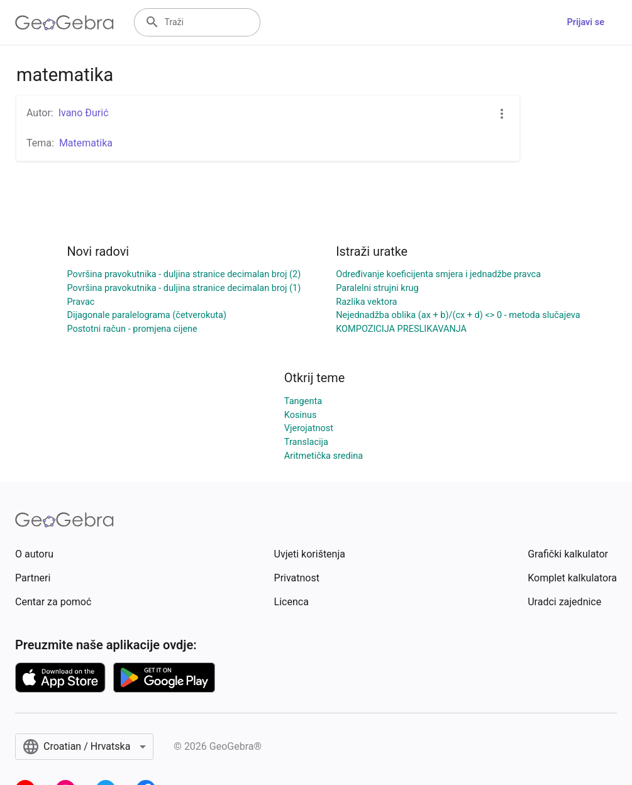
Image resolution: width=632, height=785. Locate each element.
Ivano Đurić (83, 113)
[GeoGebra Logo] (64, 22)
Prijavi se (585, 22)
